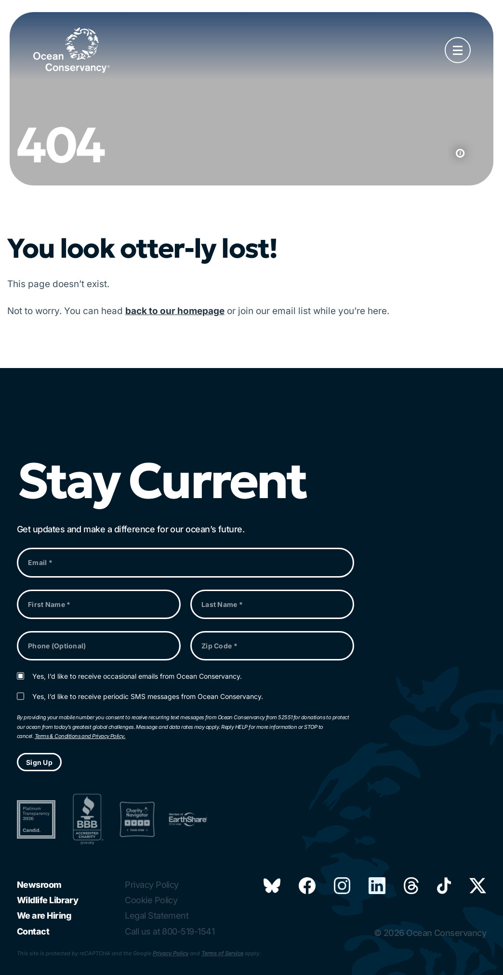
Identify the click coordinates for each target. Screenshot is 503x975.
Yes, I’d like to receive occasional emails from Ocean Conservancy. (137, 676)
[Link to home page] (71, 50)
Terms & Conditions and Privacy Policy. (80, 736)
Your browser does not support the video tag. (251, 99)
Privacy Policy (170, 953)
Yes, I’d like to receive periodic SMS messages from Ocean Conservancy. (147, 696)
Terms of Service (222, 953)
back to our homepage (175, 310)
